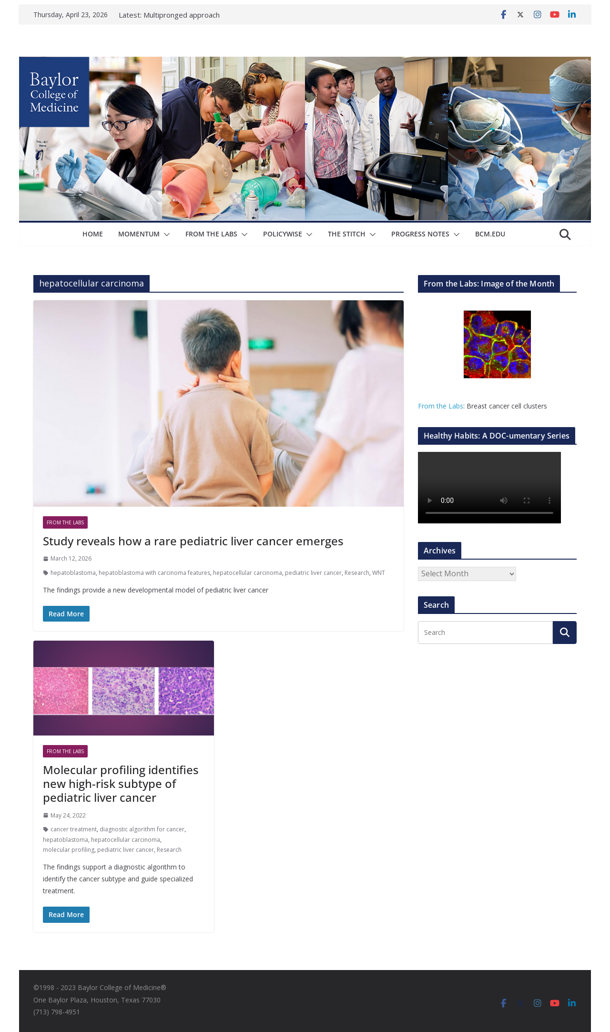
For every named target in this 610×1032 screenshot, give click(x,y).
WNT (378, 573)
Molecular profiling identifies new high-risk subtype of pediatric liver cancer (121, 783)
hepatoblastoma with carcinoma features (154, 573)
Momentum (139, 233)
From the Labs (440, 405)
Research (357, 573)
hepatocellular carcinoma (247, 573)
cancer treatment (74, 829)
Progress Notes (420, 233)
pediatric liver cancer (313, 573)
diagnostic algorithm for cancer (142, 829)
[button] (165, 234)
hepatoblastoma (73, 573)
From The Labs (211, 233)
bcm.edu (490, 233)
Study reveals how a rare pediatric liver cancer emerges (193, 541)
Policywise (282, 233)
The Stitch (347, 233)
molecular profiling (68, 850)
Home (92, 233)
